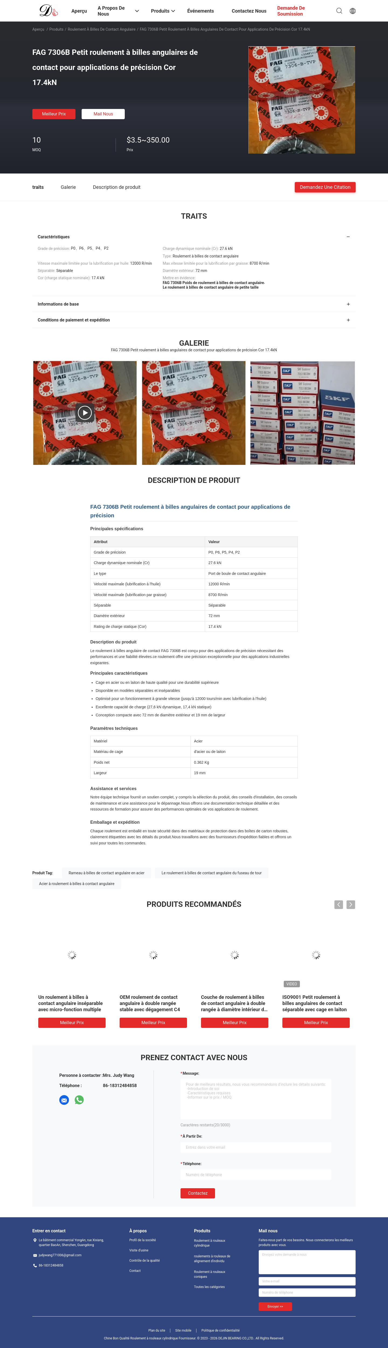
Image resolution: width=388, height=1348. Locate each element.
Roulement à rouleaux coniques (209, 1274)
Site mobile (183, 1330)
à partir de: (192, 1136)
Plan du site (156, 1330)
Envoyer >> (275, 1306)
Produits (56, 29)
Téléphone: (192, 1164)
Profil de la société (142, 1240)
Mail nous (103, 113)
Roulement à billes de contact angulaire (102, 29)
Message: (191, 1073)
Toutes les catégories (209, 1287)
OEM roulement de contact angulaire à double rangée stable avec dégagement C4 (150, 1003)
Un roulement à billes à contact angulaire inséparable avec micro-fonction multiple (70, 1003)
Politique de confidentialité (221, 1330)
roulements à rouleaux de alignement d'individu (212, 1258)
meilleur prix (54, 113)
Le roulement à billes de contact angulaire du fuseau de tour (212, 873)
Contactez (197, 1193)
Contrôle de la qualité (144, 1260)
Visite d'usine (138, 1250)
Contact (135, 1271)
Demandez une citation (325, 187)
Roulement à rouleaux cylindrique (209, 1243)
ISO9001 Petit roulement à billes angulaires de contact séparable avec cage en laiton (314, 1003)
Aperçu (38, 29)
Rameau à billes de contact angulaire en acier (106, 873)
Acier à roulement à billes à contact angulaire (77, 884)
